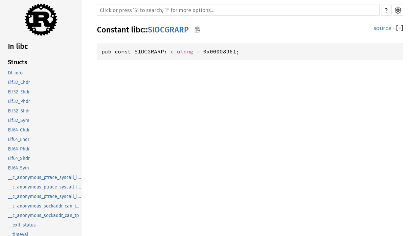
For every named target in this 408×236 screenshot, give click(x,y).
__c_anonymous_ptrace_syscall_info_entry (45, 177)
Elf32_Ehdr (19, 92)
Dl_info (15, 73)
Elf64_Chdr (19, 130)
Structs (17, 62)
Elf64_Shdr (19, 158)
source (383, 28)
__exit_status (22, 225)
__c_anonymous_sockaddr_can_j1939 (45, 206)
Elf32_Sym (18, 120)
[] (399, 28)
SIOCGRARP (168, 29)
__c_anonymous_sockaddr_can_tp (43, 215)
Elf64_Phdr (19, 149)
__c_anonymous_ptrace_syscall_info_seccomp (45, 196)
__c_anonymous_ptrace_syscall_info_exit (45, 187)
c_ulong (181, 51)
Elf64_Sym (18, 168)
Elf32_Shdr (19, 111)
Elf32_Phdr (19, 101)
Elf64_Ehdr (18, 139)
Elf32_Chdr (19, 82)
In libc (18, 46)
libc (137, 29)
